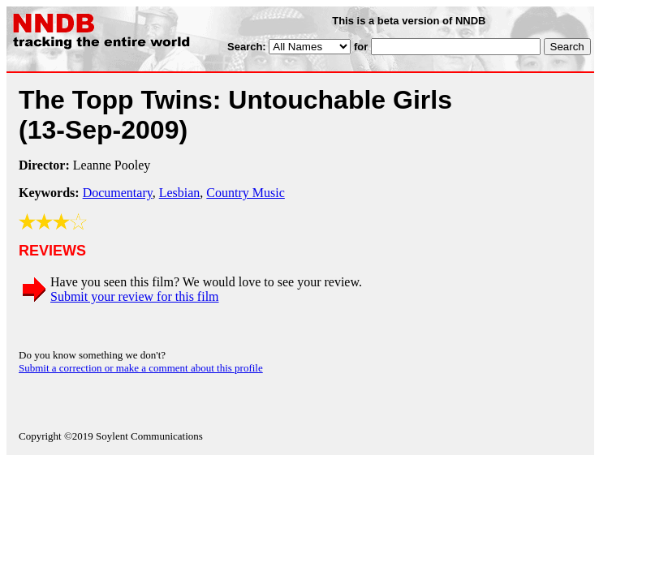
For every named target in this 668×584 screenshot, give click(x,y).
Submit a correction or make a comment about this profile (141, 368)
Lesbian (179, 193)
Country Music (245, 193)
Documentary (118, 193)
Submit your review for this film (134, 296)
